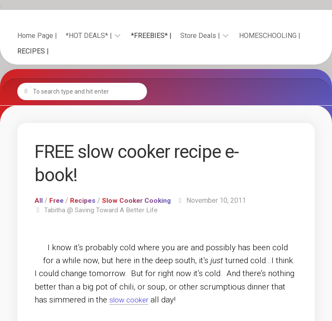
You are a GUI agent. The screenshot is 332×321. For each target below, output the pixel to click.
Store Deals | (200, 35)
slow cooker (131, 300)
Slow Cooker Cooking (139, 200)
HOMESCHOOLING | (269, 35)
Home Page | (37, 35)
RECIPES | (33, 51)
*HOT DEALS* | (89, 35)
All (39, 200)
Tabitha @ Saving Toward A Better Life (102, 210)
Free (57, 200)
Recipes (84, 200)
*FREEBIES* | (151, 35)
